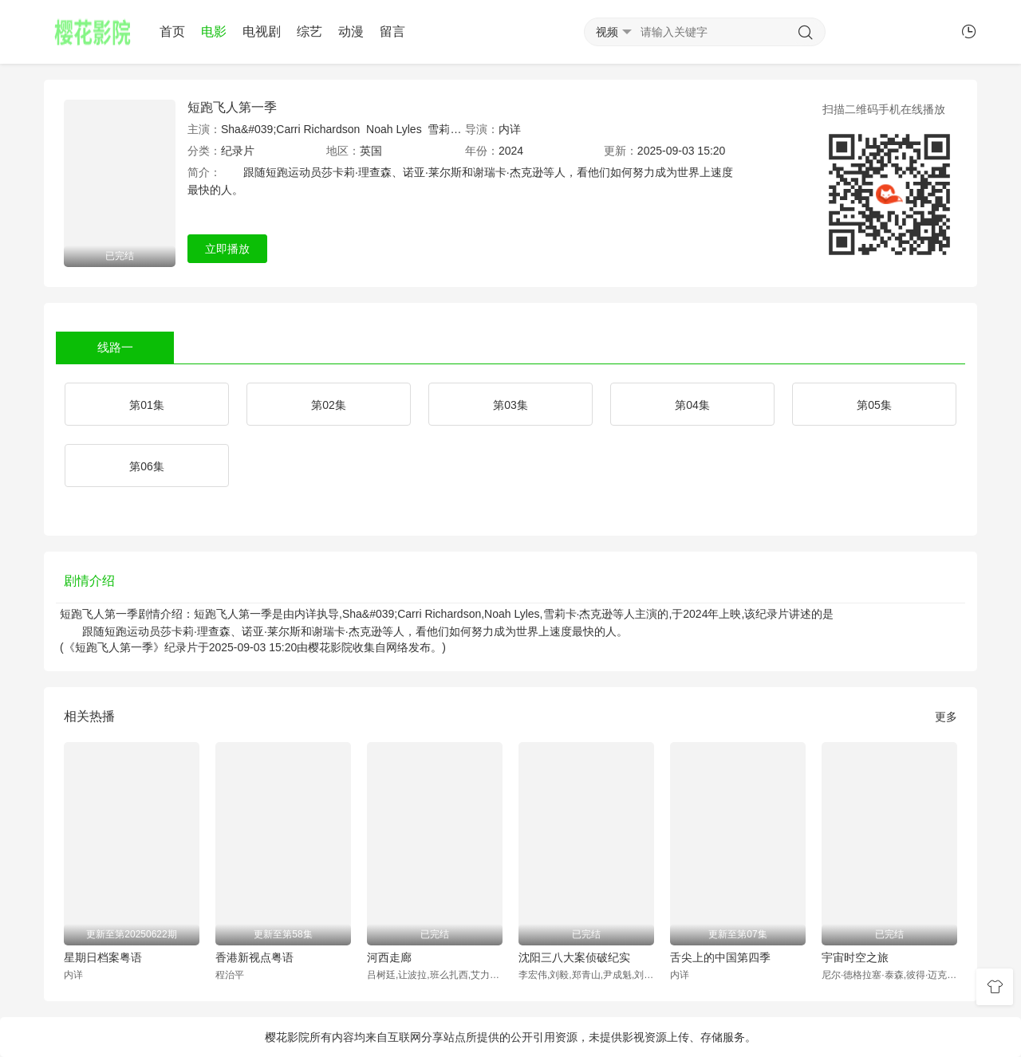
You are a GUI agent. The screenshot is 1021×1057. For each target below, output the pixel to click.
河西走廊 (389, 957)
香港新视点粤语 (254, 957)
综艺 (309, 31)
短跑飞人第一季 (232, 107)
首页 (172, 31)
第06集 (146, 466)
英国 (371, 150)
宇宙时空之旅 (855, 957)
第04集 (692, 405)
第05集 (874, 405)
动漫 (351, 31)
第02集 (328, 405)
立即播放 (227, 248)
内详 (510, 129)
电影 (214, 31)
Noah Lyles (394, 129)
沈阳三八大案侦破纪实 (574, 957)
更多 (946, 716)
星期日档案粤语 (103, 957)
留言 (392, 31)
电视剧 (261, 31)
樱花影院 (330, 647)
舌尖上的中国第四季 (720, 957)
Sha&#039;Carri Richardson (290, 129)
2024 (511, 150)
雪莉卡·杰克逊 (463, 129)
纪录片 (237, 150)
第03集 (510, 405)
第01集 (146, 405)
